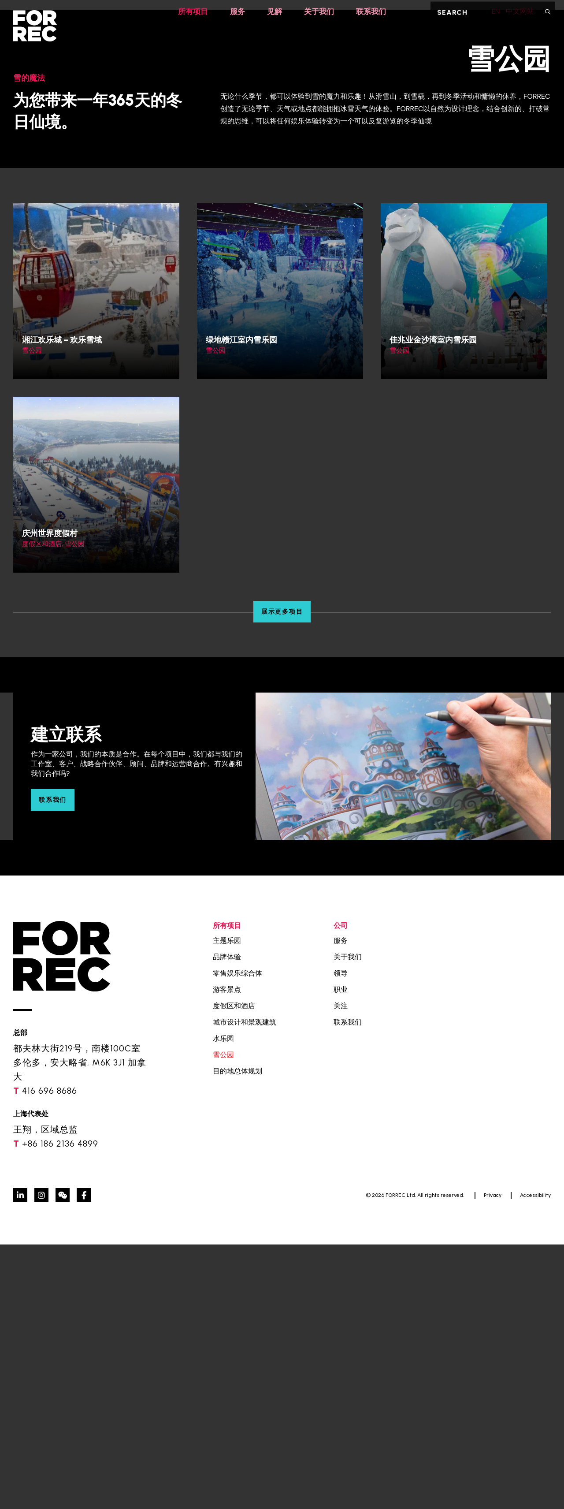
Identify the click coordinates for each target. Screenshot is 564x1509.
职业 (341, 1254)
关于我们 (320, 12)
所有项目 (190, 12)
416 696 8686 (49, 1355)
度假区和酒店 (234, 1270)
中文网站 (520, 11)
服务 (236, 12)
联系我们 (374, 12)
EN (490, 11)
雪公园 (223, 1319)
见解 (274, 12)
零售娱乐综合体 (237, 1237)
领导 (341, 1237)
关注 (341, 1270)
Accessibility (535, 1460)
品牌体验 (227, 1221)
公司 (341, 1190)
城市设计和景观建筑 (244, 1286)
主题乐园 (227, 1205)
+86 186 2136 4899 (60, 1408)
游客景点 (227, 1254)
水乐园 (223, 1303)
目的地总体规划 (237, 1335)
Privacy (492, 1460)
